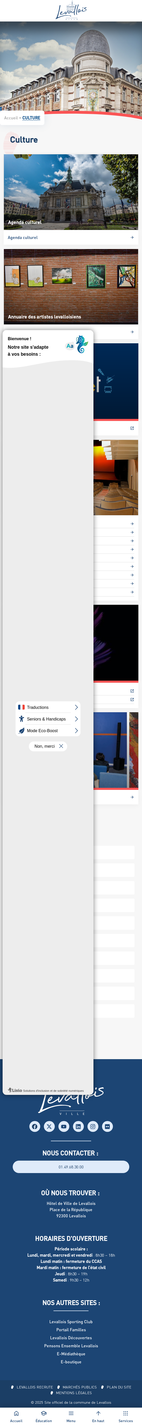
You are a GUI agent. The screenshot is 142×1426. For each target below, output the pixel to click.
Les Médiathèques (25, 557)
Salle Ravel (18, 574)
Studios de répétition (27, 583)
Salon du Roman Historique (33, 699)
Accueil (11, 117)
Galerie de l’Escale (25, 549)
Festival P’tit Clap (24, 690)
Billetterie (17, 428)
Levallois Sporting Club (71, 1321)
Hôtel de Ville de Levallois (71, 1203)
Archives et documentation (33, 523)
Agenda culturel (23, 237)
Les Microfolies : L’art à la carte (37, 797)
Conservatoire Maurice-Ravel (35, 540)
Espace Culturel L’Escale (31, 532)
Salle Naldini (19, 566)
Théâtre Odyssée (23, 592)
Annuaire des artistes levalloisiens (40, 331)
